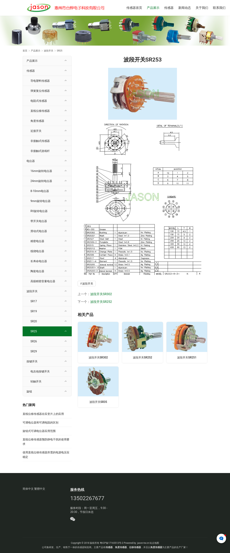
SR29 (33, 351)
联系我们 (219, 8)
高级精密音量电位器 (42, 281)
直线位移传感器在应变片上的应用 (43, 413)
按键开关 (32, 361)
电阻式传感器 (38, 100)
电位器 (31, 161)
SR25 (33, 331)
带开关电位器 (38, 221)
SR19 (33, 311)
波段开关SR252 (101, 302)
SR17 (33, 301)
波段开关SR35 (98, 402)
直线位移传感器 (40, 110)
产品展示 (153, 8)
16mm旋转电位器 (41, 171)
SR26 (33, 341)
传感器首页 (134, 8)
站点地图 (154, 543)
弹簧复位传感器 (40, 90)
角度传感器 (37, 120)
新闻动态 (184, 8)
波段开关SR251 (187, 357)
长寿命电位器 (38, 261)
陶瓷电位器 (37, 271)
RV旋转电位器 (39, 211)
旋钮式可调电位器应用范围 (39, 431)
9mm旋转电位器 (40, 201)
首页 (25, 50)
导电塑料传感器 (40, 80)
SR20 (33, 321)
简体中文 (28, 488)
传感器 (169, 8)
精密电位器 (37, 241)
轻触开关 (35, 381)
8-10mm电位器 (39, 191)
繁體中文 (39, 488)
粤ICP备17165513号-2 (111, 543)
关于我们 (202, 8)
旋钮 (29, 391)
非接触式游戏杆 (40, 150)
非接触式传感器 (40, 140)
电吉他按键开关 (40, 371)
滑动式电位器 (38, 231)
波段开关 (87, 283)
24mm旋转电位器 (41, 181)
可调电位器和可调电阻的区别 (40, 422)
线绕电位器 (37, 251)
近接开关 (35, 130)
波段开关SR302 (101, 294)
